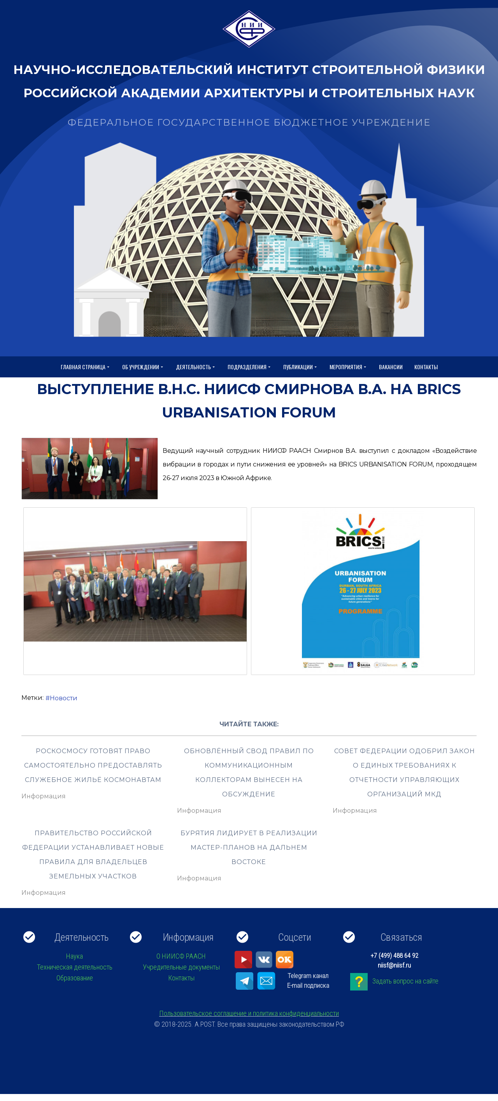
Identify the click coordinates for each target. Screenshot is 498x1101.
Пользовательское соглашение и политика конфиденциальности (249, 1013)
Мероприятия (348, 367)
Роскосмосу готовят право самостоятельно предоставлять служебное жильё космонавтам (93, 765)
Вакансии (391, 367)
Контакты (426, 367)
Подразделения (250, 367)
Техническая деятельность (74, 967)
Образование (74, 978)
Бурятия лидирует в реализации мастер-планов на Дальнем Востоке (249, 847)
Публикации (300, 367)
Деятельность (196, 367)
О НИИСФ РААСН (181, 956)
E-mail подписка (308, 985)
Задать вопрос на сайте (405, 981)
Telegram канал (308, 976)
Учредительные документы (181, 967)
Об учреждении (143, 367)
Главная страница (85, 367)
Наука (74, 956)
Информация (43, 796)
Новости (63, 698)
